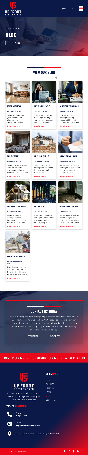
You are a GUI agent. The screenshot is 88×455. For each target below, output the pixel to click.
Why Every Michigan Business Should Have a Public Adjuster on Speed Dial (70, 106)
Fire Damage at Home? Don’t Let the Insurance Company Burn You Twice (70, 206)
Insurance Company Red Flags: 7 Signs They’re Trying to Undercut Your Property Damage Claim (16, 256)
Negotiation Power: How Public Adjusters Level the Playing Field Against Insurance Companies (70, 156)
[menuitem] (64, 380)
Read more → (13, 126)
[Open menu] (81, 8)
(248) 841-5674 (22, 416)
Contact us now (60, 331)
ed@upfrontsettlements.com (28, 426)
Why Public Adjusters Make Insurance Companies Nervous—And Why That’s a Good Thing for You (44, 206)
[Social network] (73, 451)
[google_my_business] (69, 451)
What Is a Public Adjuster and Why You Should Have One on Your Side (44, 156)
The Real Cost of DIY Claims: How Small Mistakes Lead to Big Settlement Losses (16, 206)
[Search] (44, 78)
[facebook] (61, 451)
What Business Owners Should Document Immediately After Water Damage (15, 106)
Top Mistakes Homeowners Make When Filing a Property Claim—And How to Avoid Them (17, 156)
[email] (81, 451)
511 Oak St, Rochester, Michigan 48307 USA (41, 434)
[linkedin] (65, 451)
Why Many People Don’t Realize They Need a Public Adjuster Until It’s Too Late (42, 106)
